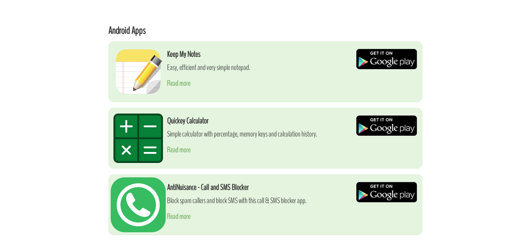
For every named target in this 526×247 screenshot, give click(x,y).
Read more (178, 83)
